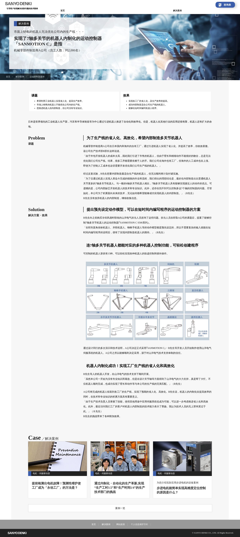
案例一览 (120, 508)
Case (43, 437)
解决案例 (177, 10)
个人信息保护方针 (139, 524)
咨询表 (227, 5)
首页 (62, 10)
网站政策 (120, 524)
